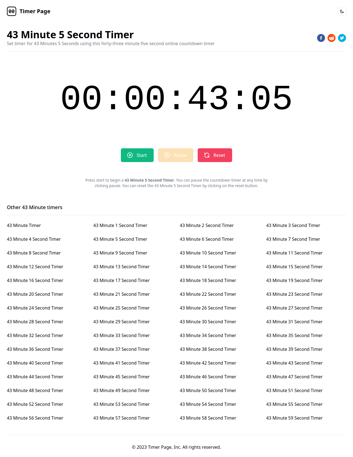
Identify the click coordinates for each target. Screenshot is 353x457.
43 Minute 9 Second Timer (120, 253)
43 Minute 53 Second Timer (121, 404)
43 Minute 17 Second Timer (121, 280)
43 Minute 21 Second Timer (121, 294)
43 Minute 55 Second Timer (294, 404)
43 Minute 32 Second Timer (35, 335)
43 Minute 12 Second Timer (35, 267)
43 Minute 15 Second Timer (294, 267)
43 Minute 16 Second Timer (35, 280)
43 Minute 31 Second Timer (294, 322)
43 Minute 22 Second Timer (208, 294)
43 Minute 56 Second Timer (35, 418)
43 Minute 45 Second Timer (121, 377)
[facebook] (321, 38)
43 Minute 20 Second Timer (35, 294)
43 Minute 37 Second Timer (121, 349)
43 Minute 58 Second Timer (208, 418)
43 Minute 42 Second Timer (208, 363)
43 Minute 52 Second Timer (35, 404)
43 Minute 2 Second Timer (207, 225)
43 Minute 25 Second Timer (121, 308)
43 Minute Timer (24, 225)
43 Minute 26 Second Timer (208, 308)
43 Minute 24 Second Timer (35, 308)
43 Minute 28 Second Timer (35, 322)
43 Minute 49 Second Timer (121, 390)
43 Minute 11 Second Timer (294, 253)
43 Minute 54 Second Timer (208, 404)
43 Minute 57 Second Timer (121, 418)
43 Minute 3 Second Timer (293, 225)
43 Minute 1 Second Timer (120, 225)
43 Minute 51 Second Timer (294, 390)
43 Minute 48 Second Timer (35, 390)
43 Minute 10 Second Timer (208, 253)
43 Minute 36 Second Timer (35, 349)
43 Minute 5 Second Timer (120, 239)
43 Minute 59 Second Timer (294, 418)
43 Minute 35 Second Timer (294, 335)
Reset (214, 155)
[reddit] (331, 38)
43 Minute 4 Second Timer (34, 239)
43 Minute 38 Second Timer (208, 349)
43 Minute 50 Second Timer (208, 390)
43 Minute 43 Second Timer (294, 363)
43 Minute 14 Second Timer (208, 267)
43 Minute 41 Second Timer (121, 363)
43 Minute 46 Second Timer (208, 377)
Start (137, 155)
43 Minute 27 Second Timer (294, 308)
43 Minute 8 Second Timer (34, 253)
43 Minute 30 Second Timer (208, 322)
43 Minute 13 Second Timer (121, 267)
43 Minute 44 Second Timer (35, 377)
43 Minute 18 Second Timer (208, 280)
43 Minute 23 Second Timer (294, 294)
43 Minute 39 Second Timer (294, 349)
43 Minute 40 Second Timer (35, 363)
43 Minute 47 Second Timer (294, 377)
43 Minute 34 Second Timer (208, 335)
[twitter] (342, 38)
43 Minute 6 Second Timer (207, 239)
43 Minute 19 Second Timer (294, 280)
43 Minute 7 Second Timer (293, 239)
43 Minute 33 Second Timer (121, 335)
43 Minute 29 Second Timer (121, 322)
